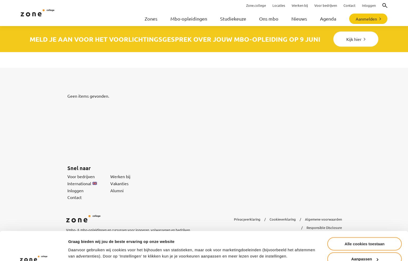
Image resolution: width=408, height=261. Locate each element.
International (82, 183)
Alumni (117, 190)
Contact (74, 197)
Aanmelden (366, 18)
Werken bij (120, 176)
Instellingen (79, 244)
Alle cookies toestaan (364, 217)
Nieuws (299, 18)
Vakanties (119, 183)
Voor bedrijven (81, 176)
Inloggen (75, 190)
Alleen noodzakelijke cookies (364, 248)
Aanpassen (364, 233)
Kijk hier (353, 39)
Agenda (328, 18)
